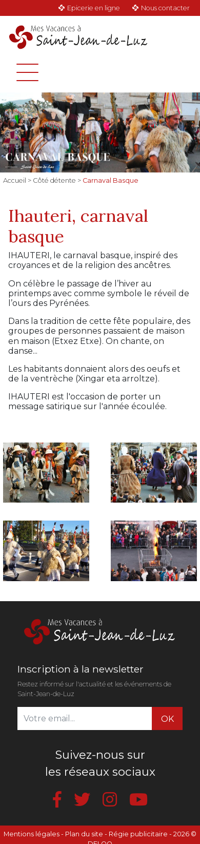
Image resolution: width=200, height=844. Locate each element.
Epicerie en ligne (93, 8)
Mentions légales (31, 834)
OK (167, 719)
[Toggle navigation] (27, 72)
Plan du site (84, 834)
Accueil (14, 180)
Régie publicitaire (138, 834)
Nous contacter (165, 8)
